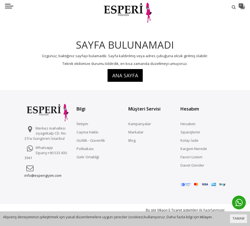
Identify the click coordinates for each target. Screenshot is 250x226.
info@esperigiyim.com (43, 175)
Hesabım (187, 123)
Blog (132, 140)
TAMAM (238, 218)
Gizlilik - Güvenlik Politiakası (90, 144)
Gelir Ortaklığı (87, 156)
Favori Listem (191, 156)
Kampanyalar (139, 123)
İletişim (82, 123)
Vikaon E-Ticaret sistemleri (177, 203)
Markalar (136, 132)
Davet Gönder (192, 165)
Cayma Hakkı (87, 132)
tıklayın (206, 216)
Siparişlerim (190, 132)
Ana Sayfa (125, 75)
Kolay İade (189, 140)
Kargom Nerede (193, 148)
